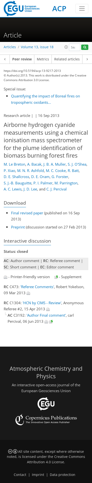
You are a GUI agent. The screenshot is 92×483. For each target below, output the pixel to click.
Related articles (67, 59)
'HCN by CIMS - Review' (42, 302)
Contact (20, 475)
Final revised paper (27, 212)
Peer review (22, 59)
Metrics (43, 59)
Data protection (62, 475)
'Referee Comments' (37, 286)
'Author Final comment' (46, 315)
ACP (59, 8)
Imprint (38, 475)
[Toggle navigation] (81, 8)
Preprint (18, 227)
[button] (66, 47)
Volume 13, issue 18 (37, 47)
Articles (10, 47)
